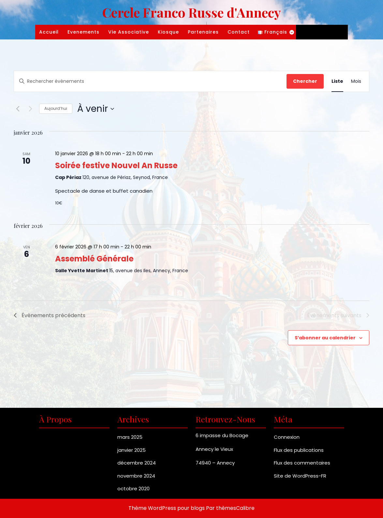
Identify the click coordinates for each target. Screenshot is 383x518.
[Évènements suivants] (30, 109)
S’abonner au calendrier (325, 337)
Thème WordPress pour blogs (166, 508)
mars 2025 (129, 437)
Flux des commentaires (302, 462)
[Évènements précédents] (18, 109)
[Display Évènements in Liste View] (337, 81)
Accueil (49, 32)
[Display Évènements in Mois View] (356, 81)
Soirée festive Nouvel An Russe (116, 165)
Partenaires (203, 32)
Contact (239, 32)
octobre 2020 (133, 488)
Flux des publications (299, 450)
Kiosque (168, 32)
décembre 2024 (136, 462)
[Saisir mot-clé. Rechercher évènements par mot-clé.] (150, 81)
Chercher (305, 81)
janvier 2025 (131, 450)
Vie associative (128, 32)
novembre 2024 (136, 475)
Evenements (83, 32)
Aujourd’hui (55, 108)
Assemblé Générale (94, 258)
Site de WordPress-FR (300, 475)
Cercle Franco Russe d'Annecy (191, 12)
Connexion (287, 437)
